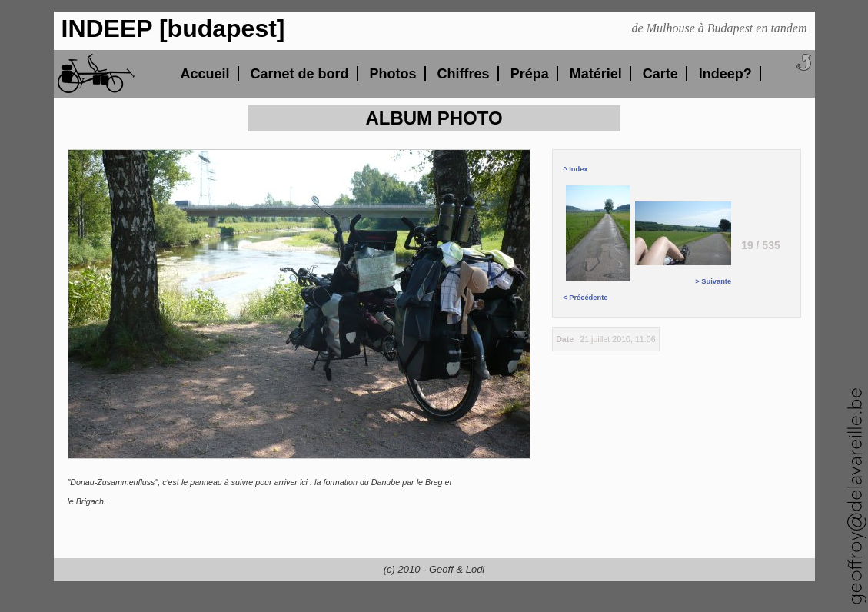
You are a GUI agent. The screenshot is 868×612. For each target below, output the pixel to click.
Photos (393, 73)
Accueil (205, 73)
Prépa (529, 73)
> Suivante (683, 243)
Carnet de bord (300, 73)
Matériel (596, 73)
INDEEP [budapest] (173, 28)
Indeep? (725, 73)
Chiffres (463, 73)
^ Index (575, 169)
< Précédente (597, 243)
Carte (660, 73)
